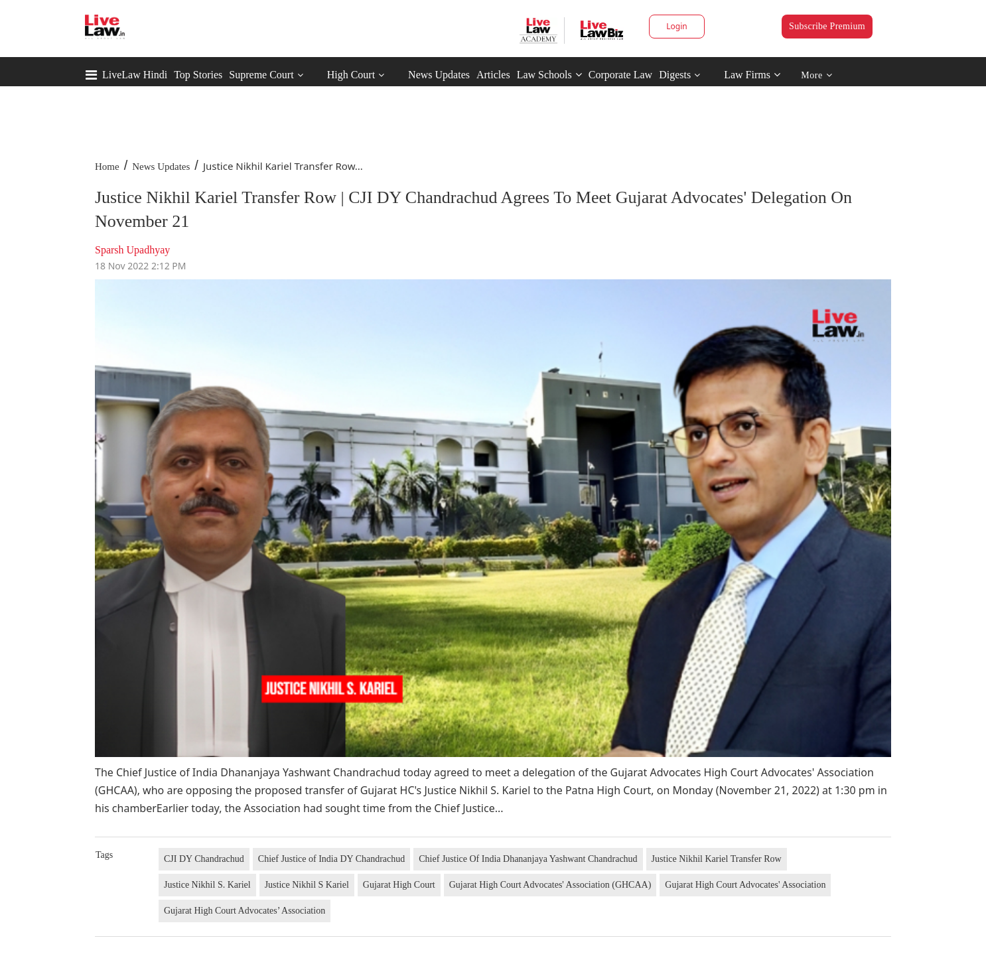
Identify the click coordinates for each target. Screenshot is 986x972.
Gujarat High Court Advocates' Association (745, 885)
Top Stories (198, 74)
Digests (675, 74)
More (816, 75)
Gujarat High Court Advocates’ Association (244, 911)
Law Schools (549, 74)
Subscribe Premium (827, 26)
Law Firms (752, 74)
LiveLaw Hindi (134, 74)
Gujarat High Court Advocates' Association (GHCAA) (550, 885)
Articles (493, 74)
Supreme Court (261, 74)
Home (107, 166)
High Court (351, 74)
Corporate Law (620, 74)
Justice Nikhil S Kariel (307, 885)
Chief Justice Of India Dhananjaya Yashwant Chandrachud (528, 859)
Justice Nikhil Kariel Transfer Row (717, 859)
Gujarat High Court (399, 885)
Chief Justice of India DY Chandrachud (331, 859)
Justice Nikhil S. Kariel (207, 885)
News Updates (439, 74)
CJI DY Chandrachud (204, 859)
